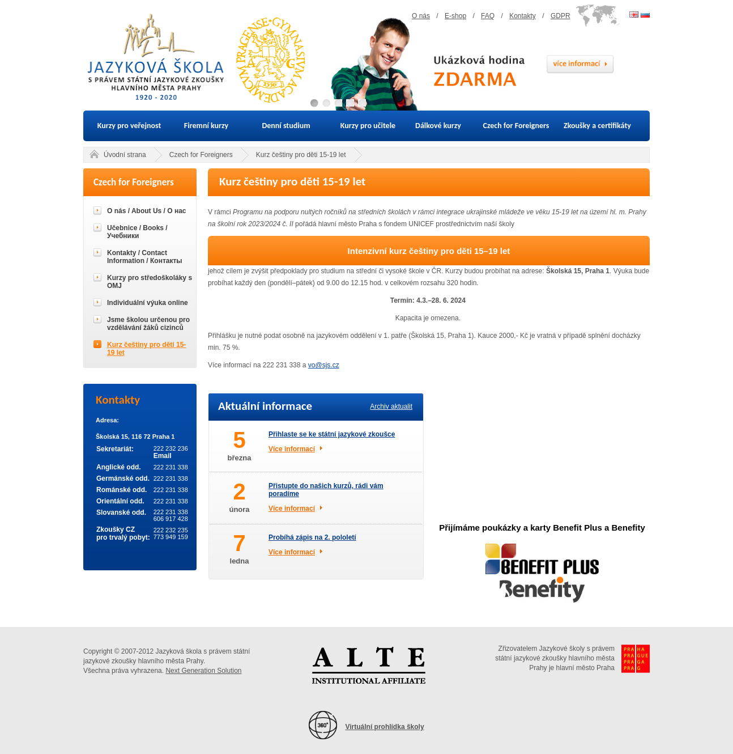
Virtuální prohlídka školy (384, 727)
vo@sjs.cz (323, 365)
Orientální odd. (120, 501)
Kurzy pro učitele (367, 125)
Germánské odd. (123, 478)
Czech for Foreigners (516, 125)
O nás (421, 16)
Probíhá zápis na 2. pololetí (312, 537)
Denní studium (286, 125)
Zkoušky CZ (115, 529)
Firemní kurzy (206, 125)
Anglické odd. (118, 467)
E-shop (455, 16)
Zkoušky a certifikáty (597, 125)
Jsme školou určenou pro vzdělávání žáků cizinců (148, 324)
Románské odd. (121, 490)
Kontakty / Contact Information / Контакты (144, 257)
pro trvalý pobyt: (123, 537)
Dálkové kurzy (438, 125)
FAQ (488, 16)
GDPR (560, 16)
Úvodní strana (125, 155)
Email (163, 456)
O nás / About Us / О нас (146, 211)
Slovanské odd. (121, 512)
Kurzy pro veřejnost (129, 125)
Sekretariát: (115, 449)
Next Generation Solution (203, 671)
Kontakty (522, 16)
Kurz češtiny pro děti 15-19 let (301, 155)
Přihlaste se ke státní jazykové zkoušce (332, 434)
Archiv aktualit (391, 406)
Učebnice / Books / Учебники (137, 232)
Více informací (292, 449)
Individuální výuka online (147, 303)
